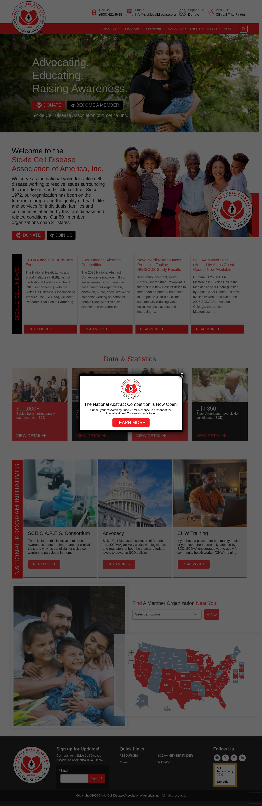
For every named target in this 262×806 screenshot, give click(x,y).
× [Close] (182, 375)
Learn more (131, 422)
